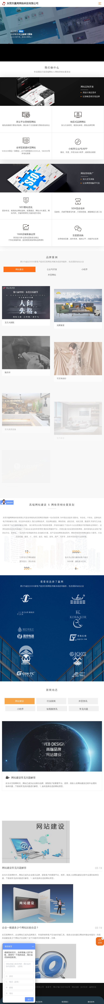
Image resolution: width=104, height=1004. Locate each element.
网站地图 (75, 987)
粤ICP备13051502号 (61, 987)
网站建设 (19, 269)
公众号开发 (52, 269)
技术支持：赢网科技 (88, 987)
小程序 (84, 269)
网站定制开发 (87, 86)
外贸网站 (52, 274)
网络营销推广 (87, 173)
